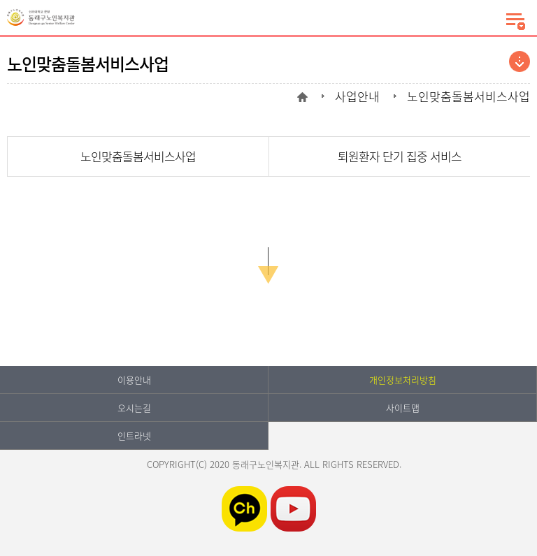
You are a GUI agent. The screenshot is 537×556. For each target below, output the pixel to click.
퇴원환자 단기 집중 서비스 (399, 156)
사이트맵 (403, 407)
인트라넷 (134, 435)
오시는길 (134, 407)
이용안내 (134, 379)
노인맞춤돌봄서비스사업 (138, 156)
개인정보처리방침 (402, 379)
